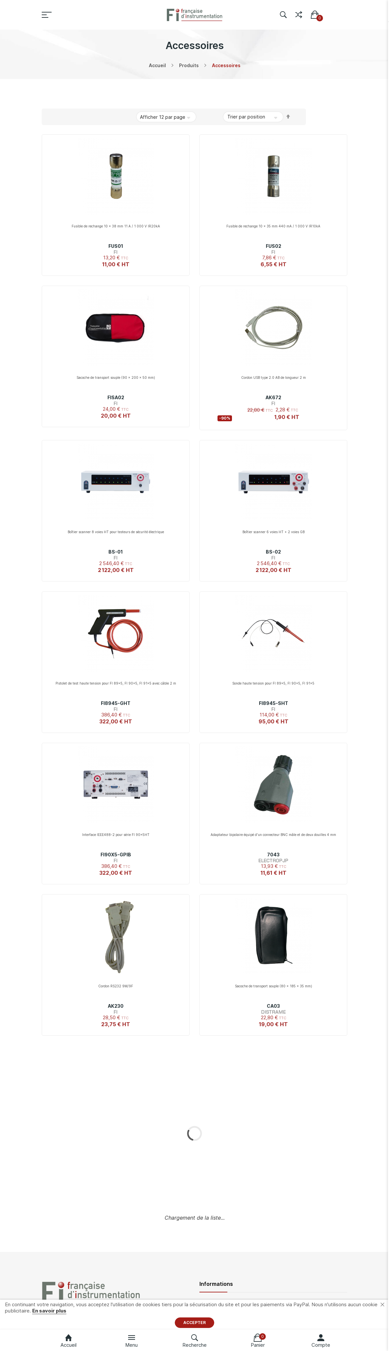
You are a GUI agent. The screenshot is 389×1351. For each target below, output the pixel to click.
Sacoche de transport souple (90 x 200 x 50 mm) (116, 377)
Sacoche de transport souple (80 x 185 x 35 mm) (273, 986)
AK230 (116, 1006)
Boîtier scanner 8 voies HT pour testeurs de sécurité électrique (116, 532)
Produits (189, 65)
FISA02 (115, 397)
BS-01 (115, 552)
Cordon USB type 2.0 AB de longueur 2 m (273, 377)
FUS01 (115, 246)
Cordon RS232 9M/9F (115, 986)
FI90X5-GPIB (116, 854)
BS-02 (273, 552)
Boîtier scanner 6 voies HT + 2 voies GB (273, 532)
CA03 (273, 1006)
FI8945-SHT (273, 703)
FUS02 (273, 246)
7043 (273, 854)
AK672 (273, 397)
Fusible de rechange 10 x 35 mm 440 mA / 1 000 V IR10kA (273, 226)
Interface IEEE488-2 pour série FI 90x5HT (115, 835)
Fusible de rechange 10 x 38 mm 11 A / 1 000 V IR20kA (116, 226)
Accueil (157, 65)
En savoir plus (49, 1311)
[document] (194, 1314)
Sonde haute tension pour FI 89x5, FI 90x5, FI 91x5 (273, 683)
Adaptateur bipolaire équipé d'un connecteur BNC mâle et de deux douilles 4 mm (273, 835)
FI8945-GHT (115, 703)
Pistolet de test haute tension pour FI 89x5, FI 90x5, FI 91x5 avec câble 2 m (116, 683)
